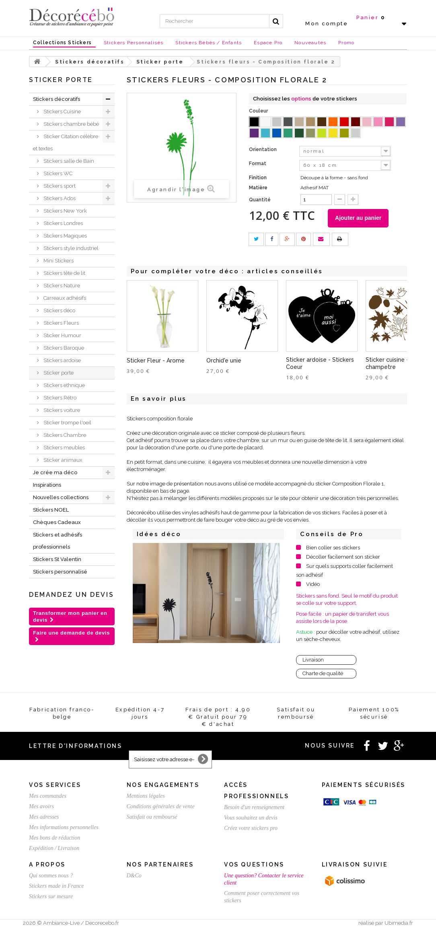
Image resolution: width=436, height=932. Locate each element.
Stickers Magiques (64, 236)
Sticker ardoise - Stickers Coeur (320, 365)
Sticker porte (58, 373)
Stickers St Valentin (57, 559)
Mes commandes (47, 798)
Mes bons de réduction (54, 839)
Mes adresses (44, 818)
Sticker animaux (62, 460)
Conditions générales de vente (161, 808)
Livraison (313, 661)
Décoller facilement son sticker (343, 558)
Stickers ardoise (61, 360)
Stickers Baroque (63, 348)
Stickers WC (57, 173)
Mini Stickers (58, 261)
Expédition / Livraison (54, 850)
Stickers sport (59, 186)
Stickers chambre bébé (70, 124)
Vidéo (313, 586)
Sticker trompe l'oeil (66, 423)
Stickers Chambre (64, 435)
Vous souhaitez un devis (251, 819)
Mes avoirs (41, 808)
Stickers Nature (61, 286)
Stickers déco (58, 310)
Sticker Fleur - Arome (156, 362)
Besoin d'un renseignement (254, 809)
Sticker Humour (61, 335)
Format (258, 163)
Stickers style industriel (70, 248)
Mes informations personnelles (64, 829)
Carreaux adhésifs (64, 298)
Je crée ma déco (55, 472)
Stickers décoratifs (56, 99)
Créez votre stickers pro (251, 830)
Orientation (263, 149)
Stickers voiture (61, 410)
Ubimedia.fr (399, 925)
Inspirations (47, 485)
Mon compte (326, 23)
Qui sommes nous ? (51, 877)
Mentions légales (146, 798)
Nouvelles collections (60, 497)
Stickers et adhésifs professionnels (57, 541)
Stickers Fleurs (60, 323)
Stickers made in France (56, 888)
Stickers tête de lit (63, 273)
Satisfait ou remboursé (152, 818)
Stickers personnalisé (60, 572)
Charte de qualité (322, 675)
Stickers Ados (59, 198)
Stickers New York (64, 211)
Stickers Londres (62, 223)
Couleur (259, 111)
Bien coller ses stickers (333, 549)
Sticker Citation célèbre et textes (65, 142)
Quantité (260, 200)
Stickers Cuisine (61, 112)
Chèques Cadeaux (57, 522)
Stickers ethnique (63, 385)
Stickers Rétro (59, 398)
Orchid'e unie (223, 362)
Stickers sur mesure (51, 898)
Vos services (55, 786)
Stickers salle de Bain (68, 161)
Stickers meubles (63, 447)
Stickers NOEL (51, 510)
